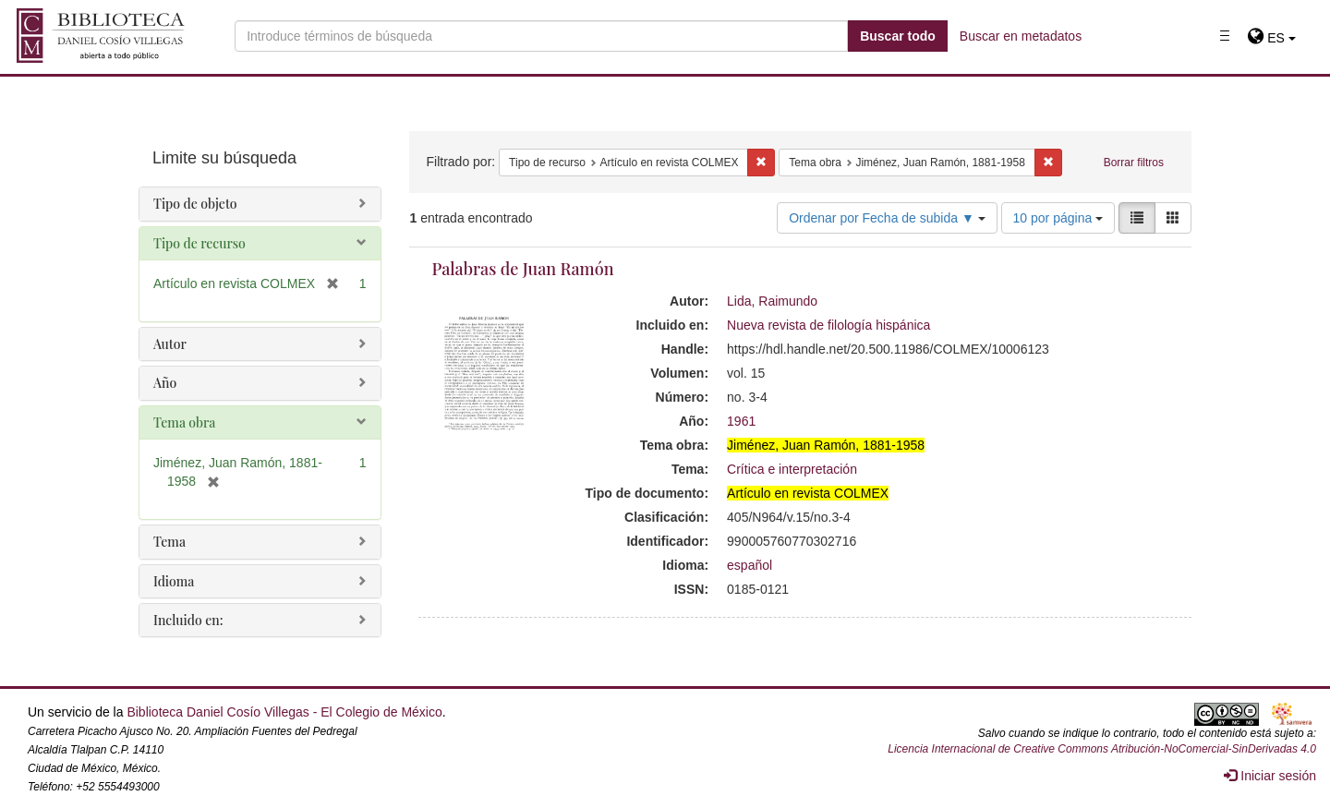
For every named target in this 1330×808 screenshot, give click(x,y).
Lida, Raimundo (772, 301)
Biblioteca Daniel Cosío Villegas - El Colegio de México (284, 712)
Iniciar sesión (1270, 775)
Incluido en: (188, 620)
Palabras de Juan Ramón (523, 269)
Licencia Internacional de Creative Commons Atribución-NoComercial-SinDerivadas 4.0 (1102, 748)
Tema (169, 541)
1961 (741, 421)
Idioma (173, 581)
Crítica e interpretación (792, 469)
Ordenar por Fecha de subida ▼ (887, 218)
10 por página (1058, 218)
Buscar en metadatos (1021, 36)
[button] (1271, 38)
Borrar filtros (1134, 162)
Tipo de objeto (195, 203)
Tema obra (184, 422)
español (749, 565)
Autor (170, 344)
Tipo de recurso (199, 243)
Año (164, 383)
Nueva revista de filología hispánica (828, 325)
